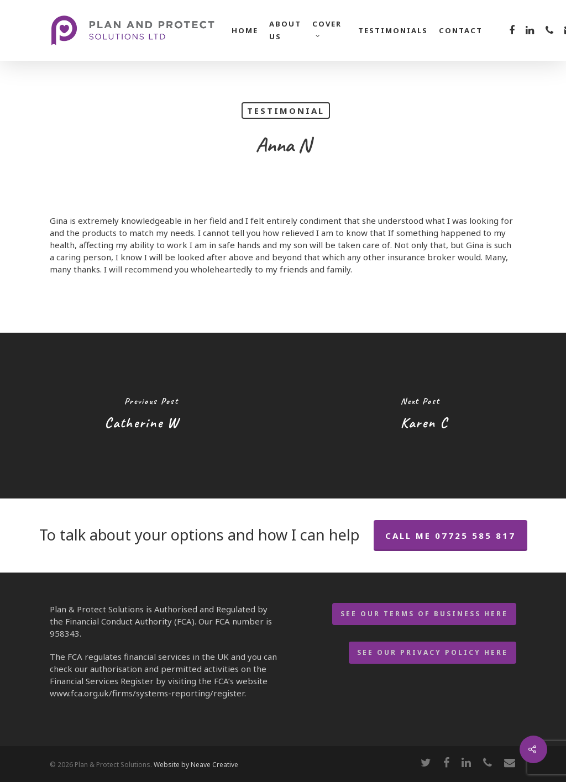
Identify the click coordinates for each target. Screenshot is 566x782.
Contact (461, 30)
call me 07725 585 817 (450, 535)
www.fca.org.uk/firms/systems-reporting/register (147, 693)
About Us (285, 30)
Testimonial (285, 110)
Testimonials (393, 30)
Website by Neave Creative (196, 764)
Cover (327, 27)
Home (245, 30)
